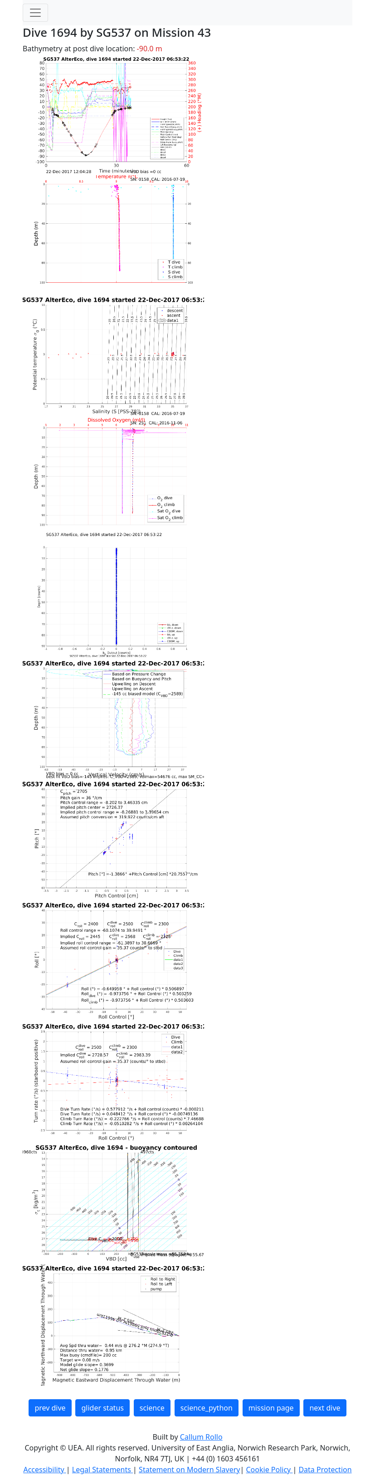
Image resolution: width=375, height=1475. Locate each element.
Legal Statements (102, 1470)
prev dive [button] (49, 1408)
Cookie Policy (269, 1470)
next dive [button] (324, 1408)
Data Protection (324, 1470)
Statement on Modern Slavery (189, 1470)
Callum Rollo (201, 1437)
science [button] (152, 1408)
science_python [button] (206, 1408)
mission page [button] (271, 1408)
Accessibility (44, 1470)
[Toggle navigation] (35, 13)
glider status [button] (102, 1408)
